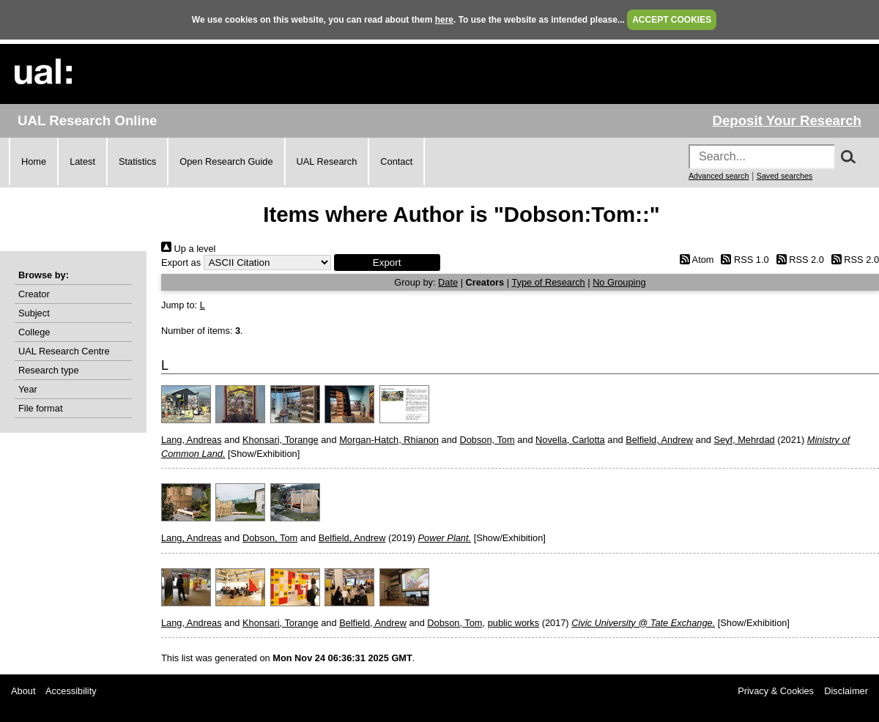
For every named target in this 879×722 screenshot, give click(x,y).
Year (27, 389)
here (444, 20)
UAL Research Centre (64, 351)
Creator (34, 294)
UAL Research (327, 161)
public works (513, 622)
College (34, 332)
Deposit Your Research (786, 120)
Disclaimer (846, 690)
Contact (396, 161)
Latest (82, 161)
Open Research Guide (225, 161)
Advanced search (719, 175)
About (23, 690)
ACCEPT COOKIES (671, 20)
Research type (48, 370)
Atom (694, 259)
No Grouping (619, 282)
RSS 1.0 (742, 259)
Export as (181, 262)
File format (40, 408)
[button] (387, 262)
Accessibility (71, 690)
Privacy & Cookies (776, 690)
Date (448, 282)
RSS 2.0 (797, 259)
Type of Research (548, 282)
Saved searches (784, 175)
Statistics (137, 161)
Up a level (188, 248)
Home (33, 161)
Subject (34, 313)
